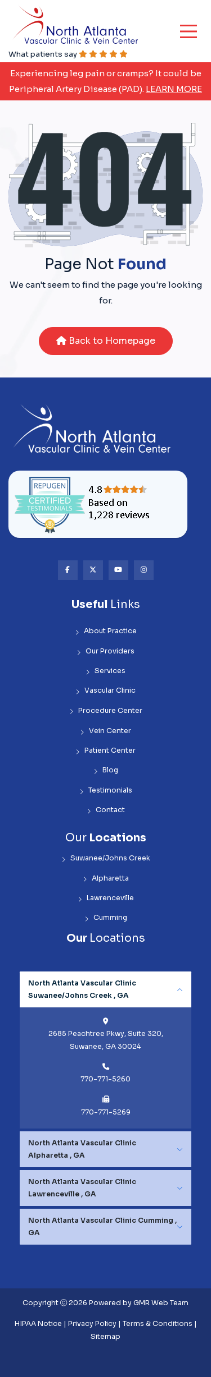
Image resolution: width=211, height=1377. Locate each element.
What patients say (68, 54)
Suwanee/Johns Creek (105, 858)
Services (105, 671)
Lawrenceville (106, 898)
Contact (106, 810)
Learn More (174, 89)
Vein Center (105, 731)
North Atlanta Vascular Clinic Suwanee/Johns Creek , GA (82, 989)
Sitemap (105, 1336)
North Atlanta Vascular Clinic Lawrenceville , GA (82, 1188)
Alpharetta (106, 878)
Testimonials (105, 790)
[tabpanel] (105, 1050)
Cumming (105, 918)
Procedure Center (105, 711)
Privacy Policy (92, 1323)
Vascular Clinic (105, 691)
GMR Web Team (160, 1302)
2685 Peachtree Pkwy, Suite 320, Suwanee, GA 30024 (105, 1040)
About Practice (106, 631)
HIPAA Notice (38, 1323)
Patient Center (105, 751)
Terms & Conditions (157, 1323)
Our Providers (105, 651)
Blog (105, 770)
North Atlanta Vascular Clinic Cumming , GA (102, 1226)
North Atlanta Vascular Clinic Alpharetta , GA (82, 1149)
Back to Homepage (105, 341)
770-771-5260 (105, 1079)
